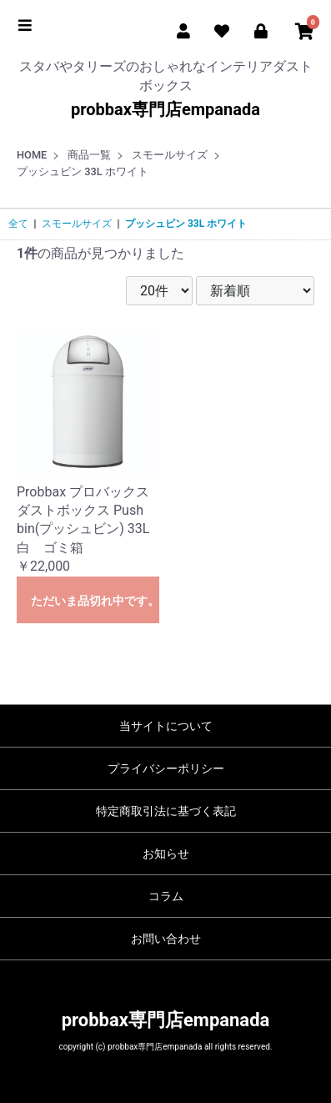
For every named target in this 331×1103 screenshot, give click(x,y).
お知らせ (166, 853)
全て (18, 223)
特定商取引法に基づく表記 (166, 811)
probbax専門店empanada (165, 109)
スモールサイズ (77, 223)
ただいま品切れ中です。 (95, 600)
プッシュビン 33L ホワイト (186, 223)
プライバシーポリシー (166, 768)
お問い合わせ (166, 938)
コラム (165, 896)
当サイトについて (166, 726)
